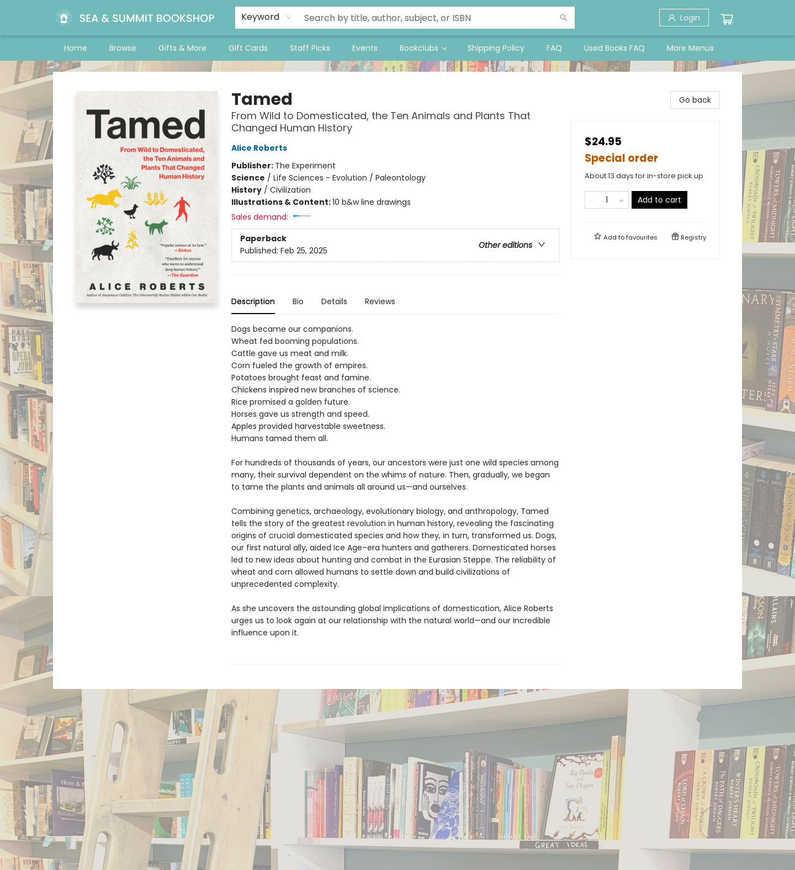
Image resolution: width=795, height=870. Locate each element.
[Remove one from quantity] (592, 200)
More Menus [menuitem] (690, 48)
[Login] (684, 17)
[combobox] (267, 17)
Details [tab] (334, 301)
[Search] (564, 18)
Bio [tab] (298, 301)
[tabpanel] (395, 494)
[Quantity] (606, 200)
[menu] (397, 48)
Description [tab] (253, 301)
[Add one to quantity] (621, 200)
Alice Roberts (260, 147)
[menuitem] (75, 48)
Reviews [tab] (380, 301)
